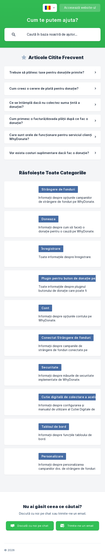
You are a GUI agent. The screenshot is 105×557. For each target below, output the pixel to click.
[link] (52, 72)
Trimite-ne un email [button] (80, 525)
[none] (50, 8)
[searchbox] (52, 34)
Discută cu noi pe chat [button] (32, 525)
